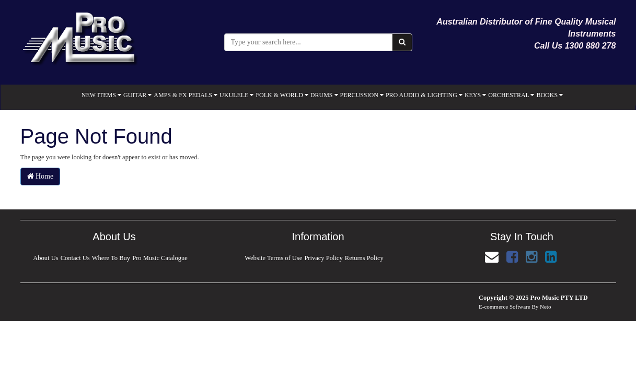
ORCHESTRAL (511, 95)
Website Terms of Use (273, 258)
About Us (45, 258)
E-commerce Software (504, 306)
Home (40, 176)
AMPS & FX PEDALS (185, 95)
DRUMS (324, 95)
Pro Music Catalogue (160, 258)
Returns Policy (364, 258)
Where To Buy (111, 258)
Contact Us (74, 258)
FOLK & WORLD (282, 95)
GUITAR (137, 95)
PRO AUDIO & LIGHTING (424, 95)
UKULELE (236, 95)
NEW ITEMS (101, 95)
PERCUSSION (362, 95)
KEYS (475, 95)
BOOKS (549, 95)
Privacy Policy (323, 258)
